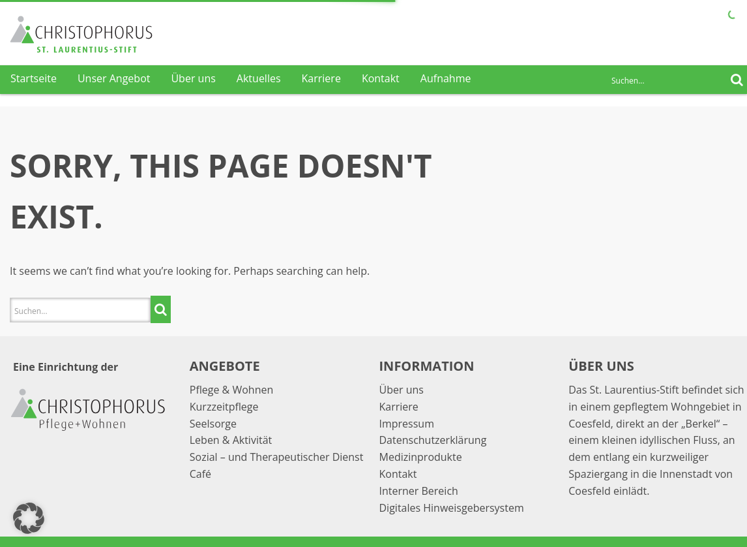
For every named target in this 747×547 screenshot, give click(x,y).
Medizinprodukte (420, 457)
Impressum (406, 423)
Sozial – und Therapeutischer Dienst (277, 457)
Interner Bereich (418, 491)
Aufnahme (445, 78)
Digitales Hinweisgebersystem (451, 508)
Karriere (321, 78)
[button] (28, 518)
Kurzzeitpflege (224, 406)
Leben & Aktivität (231, 440)
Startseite (33, 78)
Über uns (193, 78)
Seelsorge (213, 423)
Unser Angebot (114, 78)
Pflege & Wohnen (232, 390)
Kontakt (381, 78)
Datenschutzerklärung (433, 440)
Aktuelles (259, 78)
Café (200, 474)
